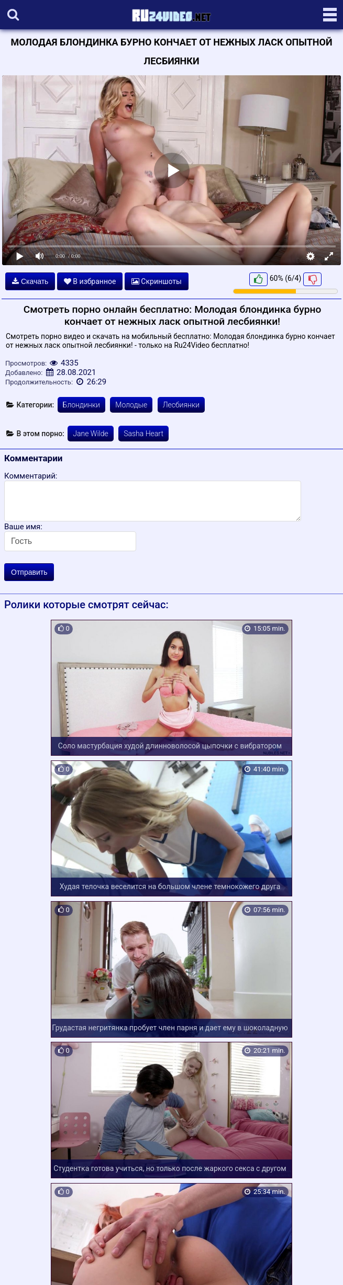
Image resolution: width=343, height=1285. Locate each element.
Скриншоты (156, 281)
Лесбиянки (181, 405)
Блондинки (81, 405)
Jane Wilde (90, 433)
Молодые (131, 405)
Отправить (29, 572)
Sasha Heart (143, 433)
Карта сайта (23, 1265)
